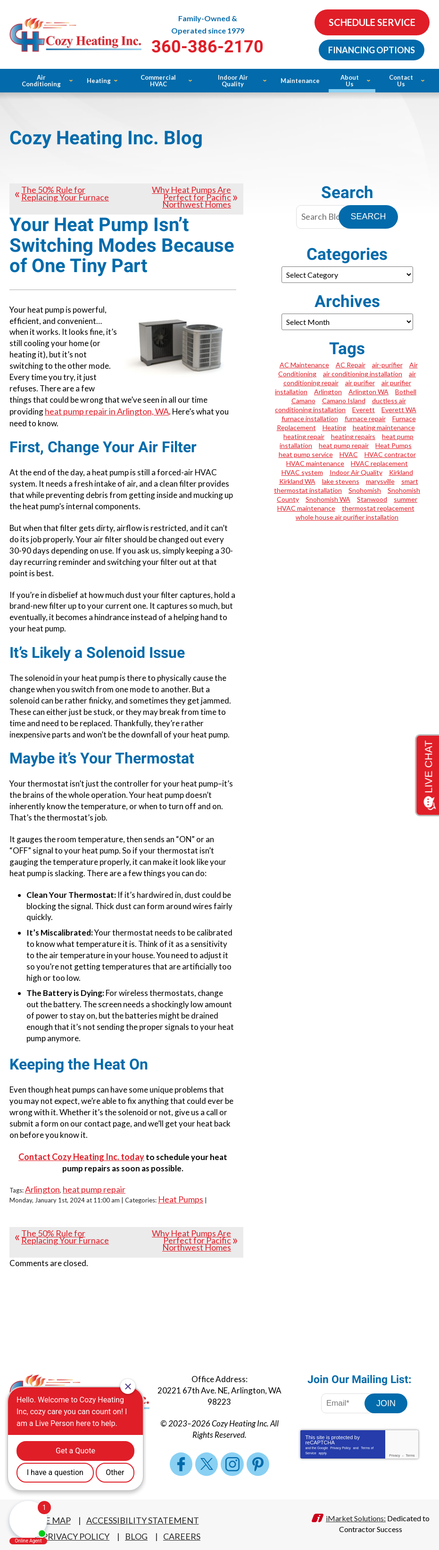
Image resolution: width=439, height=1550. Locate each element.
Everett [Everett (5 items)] (363, 410)
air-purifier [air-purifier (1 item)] (387, 365)
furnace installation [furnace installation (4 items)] (310, 418)
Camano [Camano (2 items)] (303, 401)
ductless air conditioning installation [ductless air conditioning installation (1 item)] (340, 405)
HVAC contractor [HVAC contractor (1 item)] (390, 454)
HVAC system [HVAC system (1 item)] (302, 472)
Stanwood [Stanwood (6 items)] (372, 499)
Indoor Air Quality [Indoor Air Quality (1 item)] (356, 472)
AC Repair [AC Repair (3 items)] (350, 365)
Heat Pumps (180, 1195)
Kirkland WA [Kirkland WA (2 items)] (297, 481)
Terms (410, 1450)
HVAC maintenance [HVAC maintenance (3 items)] (315, 463)
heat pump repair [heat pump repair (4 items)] (344, 445)
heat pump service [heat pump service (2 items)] (306, 454)
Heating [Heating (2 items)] (334, 427)
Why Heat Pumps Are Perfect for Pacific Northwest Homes (191, 196)
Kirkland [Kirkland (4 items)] (401, 472)
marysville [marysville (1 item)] (380, 481)
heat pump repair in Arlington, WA (107, 411)
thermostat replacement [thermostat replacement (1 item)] (378, 508)
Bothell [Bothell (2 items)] (405, 392)
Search (368, 216)
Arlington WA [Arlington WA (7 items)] (368, 392)
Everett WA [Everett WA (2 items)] (398, 410)
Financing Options (371, 49)
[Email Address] (349, 1399)
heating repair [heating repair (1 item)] (303, 436)
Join (386, 1398)
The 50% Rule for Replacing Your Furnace (65, 193)
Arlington (42, 1185)
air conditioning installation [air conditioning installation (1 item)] (362, 374)
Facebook (181, 1460)
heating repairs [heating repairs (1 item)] (353, 436)
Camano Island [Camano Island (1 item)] (343, 401)
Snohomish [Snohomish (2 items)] (364, 490)
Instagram (232, 1460)
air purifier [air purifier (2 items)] (360, 383)
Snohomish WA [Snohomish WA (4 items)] (328, 499)
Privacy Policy (340, 1443)
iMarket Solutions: (356, 1513)
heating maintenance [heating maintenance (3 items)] (384, 427)
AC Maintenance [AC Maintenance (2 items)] (304, 365)
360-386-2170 (219, 47)
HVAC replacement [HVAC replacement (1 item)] (379, 463)
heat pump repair (94, 1185)
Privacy (394, 1450)
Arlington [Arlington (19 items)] (328, 392)
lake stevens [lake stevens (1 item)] (340, 481)
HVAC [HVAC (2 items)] (349, 454)
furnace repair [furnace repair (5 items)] (365, 418)
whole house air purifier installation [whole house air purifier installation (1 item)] (347, 517)
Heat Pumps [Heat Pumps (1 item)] (393, 445)
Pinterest (257, 1460)
